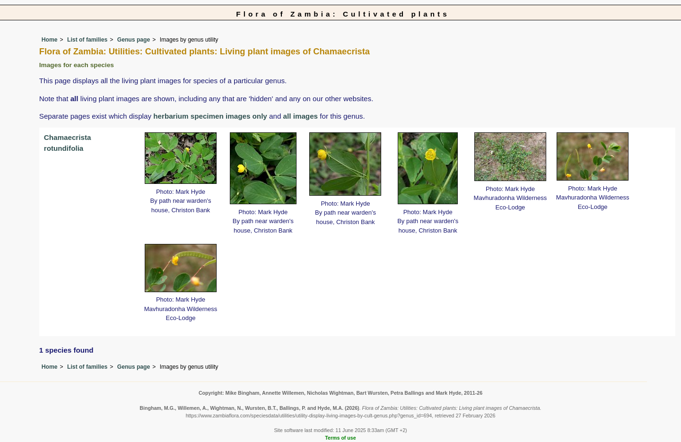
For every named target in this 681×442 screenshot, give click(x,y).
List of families (87, 39)
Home (50, 39)
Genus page (133, 39)
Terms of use (340, 438)
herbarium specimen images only (210, 116)
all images (300, 116)
